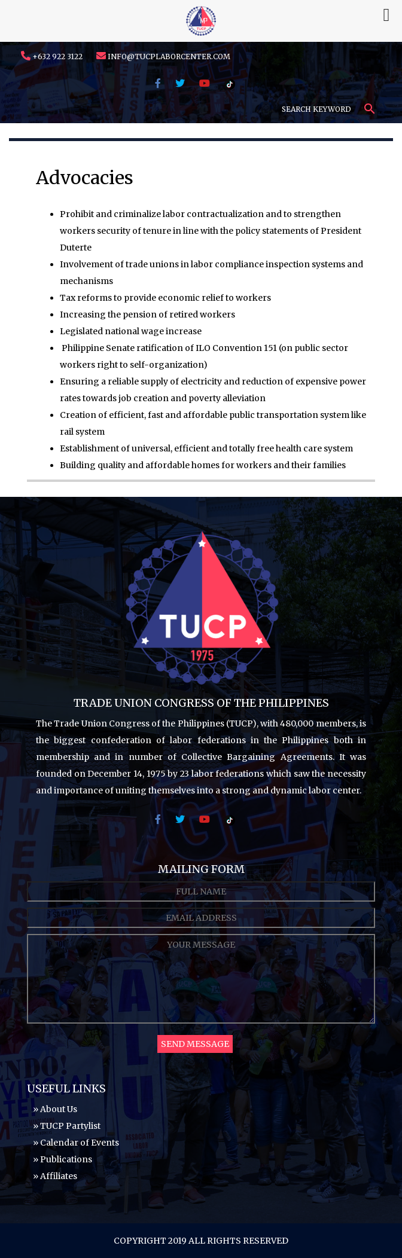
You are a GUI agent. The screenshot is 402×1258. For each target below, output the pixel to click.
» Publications (62, 1159)
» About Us (55, 1109)
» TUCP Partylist (66, 1125)
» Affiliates (55, 1176)
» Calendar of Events (76, 1142)
